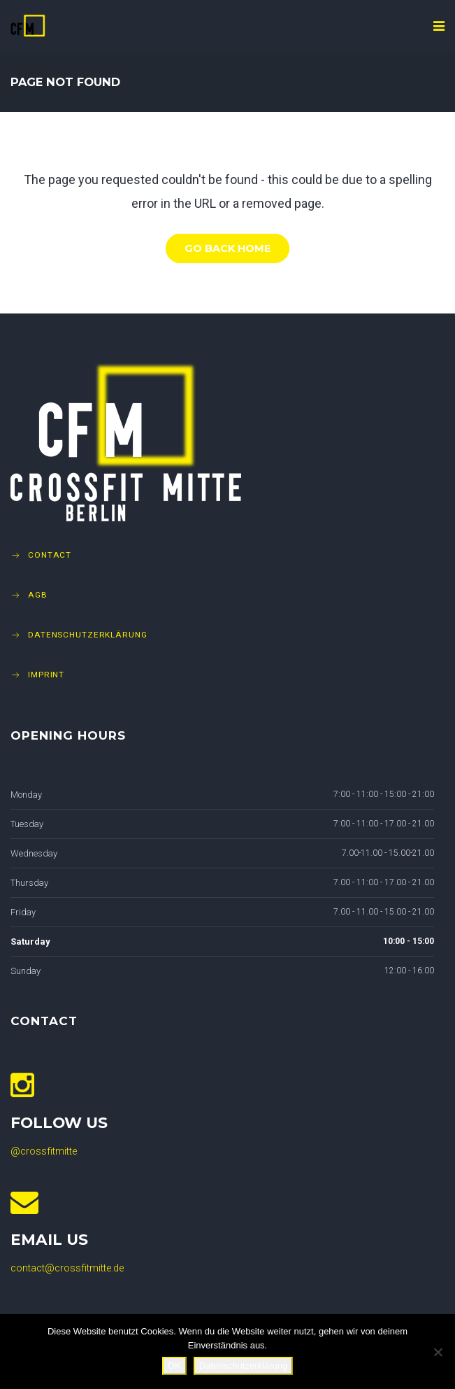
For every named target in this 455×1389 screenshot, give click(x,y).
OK (174, 1365)
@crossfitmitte (43, 1151)
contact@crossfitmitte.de (67, 1268)
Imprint (46, 674)
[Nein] (438, 1352)
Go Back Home (227, 248)
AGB (38, 595)
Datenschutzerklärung (87, 635)
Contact (49, 555)
